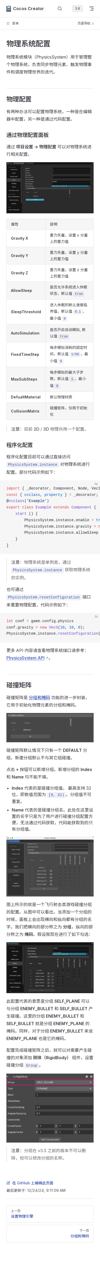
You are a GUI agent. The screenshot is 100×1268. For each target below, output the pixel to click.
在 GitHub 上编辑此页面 (29, 1183)
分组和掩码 (39, 697)
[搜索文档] (59, 8)
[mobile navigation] (91, 8)
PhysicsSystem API (25, 657)
